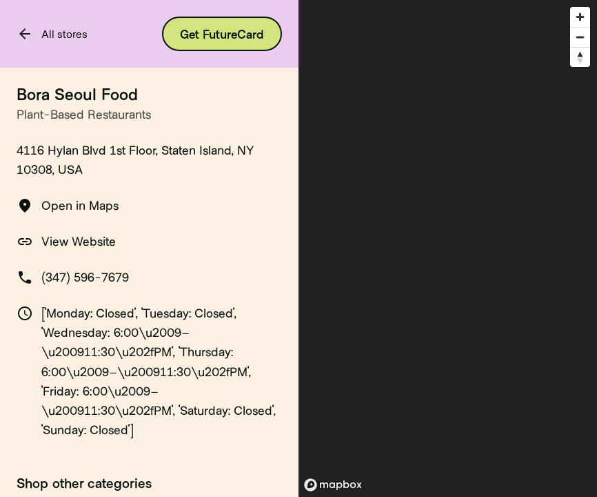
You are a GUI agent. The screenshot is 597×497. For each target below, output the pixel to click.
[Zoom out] (580, 37)
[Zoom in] (580, 17)
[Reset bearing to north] (580, 57)
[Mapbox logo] (333, 485)
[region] (447, 248)
